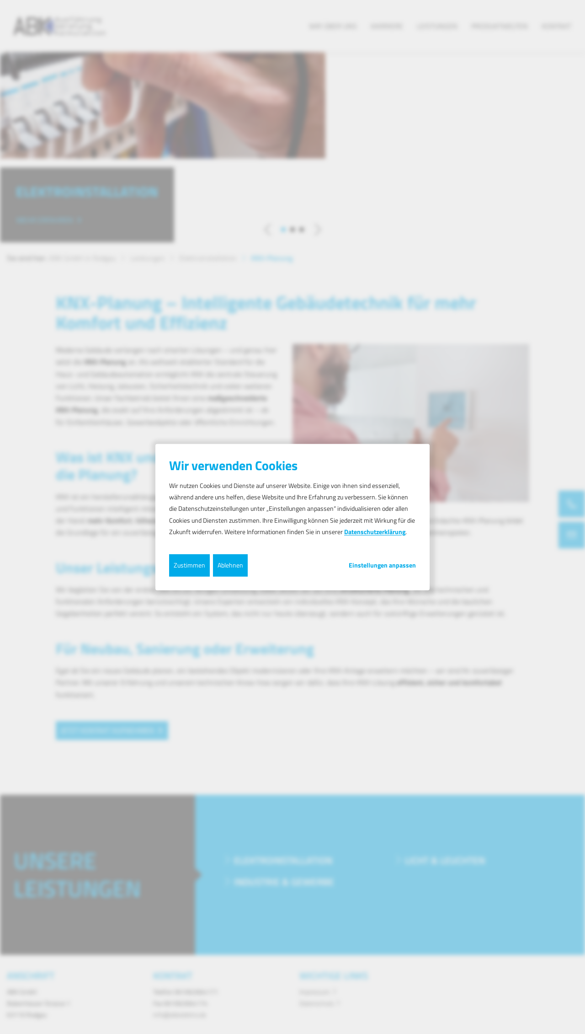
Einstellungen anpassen (382, 565)
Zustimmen (189, 565)
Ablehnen (230, 565)
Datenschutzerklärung (374, 531)
